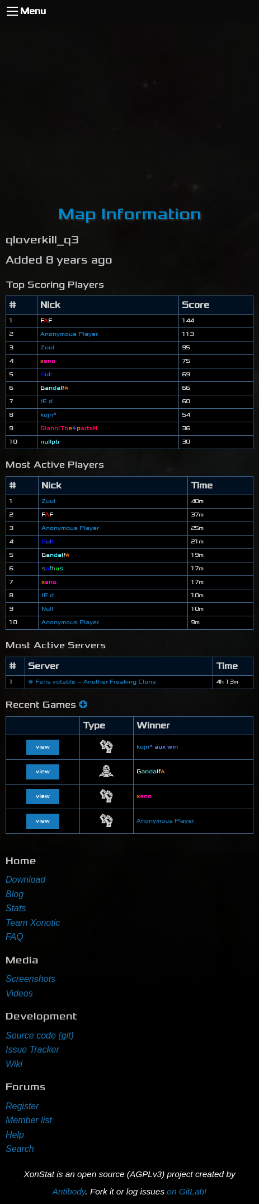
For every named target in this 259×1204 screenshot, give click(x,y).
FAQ (14, 937)
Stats (16, 908)
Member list (29, 1120)
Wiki (14, 1064)
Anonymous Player (69, 334)
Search (20, 1149)
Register (22, 1106)
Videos (19, 993)
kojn (48, 415)
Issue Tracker (32, 1049)
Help (15, 1135)
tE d (46, 401)
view (43, 747)
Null (47, 609)
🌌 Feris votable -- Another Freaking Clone (92, 682)
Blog (14, 894)
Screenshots (30, 979)
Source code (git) (40, 1035)
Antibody (69, 1191)
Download (25, 879)
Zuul (47, 347)
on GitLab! (186, 1191)
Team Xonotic (33, 923)
